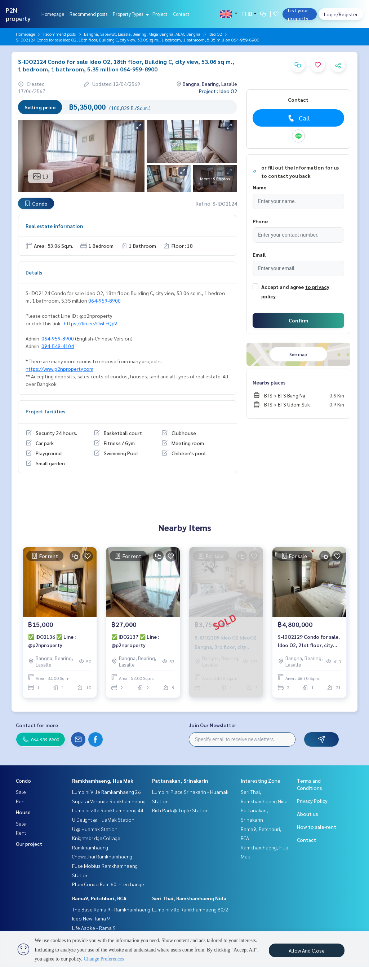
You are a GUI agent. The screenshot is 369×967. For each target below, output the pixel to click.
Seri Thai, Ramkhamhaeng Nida (189, 898)
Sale (21, 791)
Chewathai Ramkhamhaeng (102, 856)
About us (307, 813)
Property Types (130, 14)
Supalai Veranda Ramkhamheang (109, 801)
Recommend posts (88, 14)
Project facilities (45, 411)
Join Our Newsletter (212, 725)
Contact (181, 14)
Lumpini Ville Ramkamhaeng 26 (106, 791)
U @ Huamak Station (94, 829)
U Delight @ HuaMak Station (103, 819)
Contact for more (37, 725)
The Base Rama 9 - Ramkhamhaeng (111, 909)
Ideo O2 (215, 34)
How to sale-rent (316, 826)
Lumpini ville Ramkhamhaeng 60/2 (190, 909)
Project (160, 14)
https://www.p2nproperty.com (59, 368)
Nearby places (269, 382)
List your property (298, 14)
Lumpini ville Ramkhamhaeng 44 (107, 810)
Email (259, 254)
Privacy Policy (312, 800)
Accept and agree (282, 286)
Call (298, 118)
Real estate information (54, 226)
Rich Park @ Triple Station (180, 810)
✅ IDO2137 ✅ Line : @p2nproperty (135, 640)
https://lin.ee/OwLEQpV (90, 323)
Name (259, 187)
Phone (260, 221)
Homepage (52, 14)
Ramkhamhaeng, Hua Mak (102, 780)
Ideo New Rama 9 (91, 918)
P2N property (18, 14)
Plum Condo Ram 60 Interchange (108, 884)
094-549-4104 (57, 346)
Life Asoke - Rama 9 (94, 927)
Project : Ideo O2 (218, 91)
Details (34, 272)
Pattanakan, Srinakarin (180, 780)
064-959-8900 (104, 300)
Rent (21, 801)
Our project (29, 843)
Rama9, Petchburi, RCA (99, 898)
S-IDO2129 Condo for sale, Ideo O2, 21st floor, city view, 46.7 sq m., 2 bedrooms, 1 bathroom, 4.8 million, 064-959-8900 (309, 641)
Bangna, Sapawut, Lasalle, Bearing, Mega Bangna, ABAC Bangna (142, 34)
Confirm (298, 320)
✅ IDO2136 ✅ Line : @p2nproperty (52, 640)
